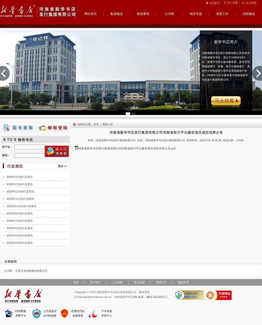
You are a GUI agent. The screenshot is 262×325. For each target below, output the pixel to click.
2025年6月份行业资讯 (20, 228)
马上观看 (226, 103)
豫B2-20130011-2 (156, 297)
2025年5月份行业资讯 (20, 235)
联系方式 (161, 282)
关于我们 (95, 282)
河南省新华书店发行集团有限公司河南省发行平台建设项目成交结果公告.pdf (126, 148)
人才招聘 (117, 282)
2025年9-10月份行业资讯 (22, 206)
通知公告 (107, 124)
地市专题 (196, 14)
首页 (96, 124)
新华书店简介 (226, 42)
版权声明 (183, 282)
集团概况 (116, 14)
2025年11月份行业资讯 (20, 198)
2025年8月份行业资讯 (20, 213)
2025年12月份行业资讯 (20, 191)
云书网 (169, 14)
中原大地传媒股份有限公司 (31, 270)
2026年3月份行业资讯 (20, 176)
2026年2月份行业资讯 (20, 184)
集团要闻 (143, 14)
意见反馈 (139, 282)
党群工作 (222, 14)
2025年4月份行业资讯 (20, 242)
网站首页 (90, 14)
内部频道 (249, 14)
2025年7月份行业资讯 (20, 220)
